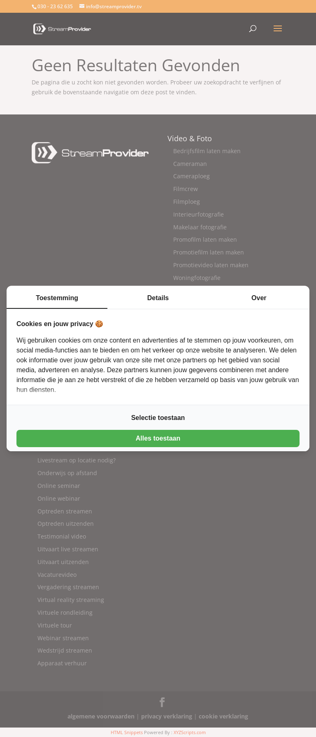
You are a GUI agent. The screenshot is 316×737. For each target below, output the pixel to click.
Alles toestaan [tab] (158, 438)
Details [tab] (158, 297)
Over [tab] (258, 297)
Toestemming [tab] (57, 297)
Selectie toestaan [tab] (158, 417)
